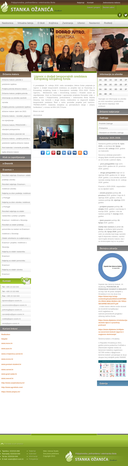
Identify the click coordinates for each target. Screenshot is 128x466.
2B (105, 84)
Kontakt (90, 3)
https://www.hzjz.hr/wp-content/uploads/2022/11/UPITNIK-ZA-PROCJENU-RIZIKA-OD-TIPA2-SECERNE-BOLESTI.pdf (112, 300)
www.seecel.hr (7, 378)
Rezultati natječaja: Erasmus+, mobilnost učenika (14, 186)
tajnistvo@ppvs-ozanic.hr (12, 301)
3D (116, 89)
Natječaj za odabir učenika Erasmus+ (12, 272)
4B (105, 94)
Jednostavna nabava (111, 3)
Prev (2, 50)
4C (110, 94)
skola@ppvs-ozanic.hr (10, 323)
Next (124, 50)
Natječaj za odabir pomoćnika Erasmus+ (13, 263)
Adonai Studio (53, 451)
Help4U (4, 339)
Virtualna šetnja (25, 23)
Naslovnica (7, 23)
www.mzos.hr (7, 343)
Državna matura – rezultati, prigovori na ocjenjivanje (16, 118)
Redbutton (5, 334)
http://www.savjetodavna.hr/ (13, 383)
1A (100, 80)
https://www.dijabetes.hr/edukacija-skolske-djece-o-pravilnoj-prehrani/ (112, 322)
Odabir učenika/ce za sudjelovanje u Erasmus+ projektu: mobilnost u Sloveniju (16, 242)
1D (116, 80)
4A (100, 94)
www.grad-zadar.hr (9, 374)
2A (100, 84)
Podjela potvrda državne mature (14, 89)
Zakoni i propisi (93, 7)
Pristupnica (103, 128)
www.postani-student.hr (11, 364)
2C (110, 84)
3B (105, 89)
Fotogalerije (33, 459)
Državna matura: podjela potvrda (14, 93)
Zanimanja (67, 23)
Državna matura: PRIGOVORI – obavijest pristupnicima (14, 127)
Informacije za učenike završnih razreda (14, 100)
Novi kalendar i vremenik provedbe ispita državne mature (15, 150)
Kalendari (32, 454)
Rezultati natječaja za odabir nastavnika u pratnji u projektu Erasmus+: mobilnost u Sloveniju (14, 215)
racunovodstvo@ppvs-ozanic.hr (14, 305)
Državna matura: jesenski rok (13, 134)
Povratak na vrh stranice (13, 444)
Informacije (33, 456)
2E (121, 84)
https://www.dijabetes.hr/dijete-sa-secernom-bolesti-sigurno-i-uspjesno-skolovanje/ (111, 331)
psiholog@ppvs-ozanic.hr (12, 310)
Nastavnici (94, 23)
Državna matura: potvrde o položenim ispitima (12, 82)
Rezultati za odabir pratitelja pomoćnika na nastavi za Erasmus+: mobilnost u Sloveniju (16, 229)
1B (105, 80)
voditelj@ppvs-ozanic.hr (11, 319)
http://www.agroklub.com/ (12, 387)
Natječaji (80, 3)
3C (110, 89)
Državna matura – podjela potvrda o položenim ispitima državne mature (16, 141)
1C (110, 80)
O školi (41, 23)
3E (121, 89)
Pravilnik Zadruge (106, 123)
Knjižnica (53, 23)
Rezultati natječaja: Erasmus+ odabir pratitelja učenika (16, 177)
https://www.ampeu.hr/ (10, 392)
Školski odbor (109, 7)
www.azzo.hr (6, 349)
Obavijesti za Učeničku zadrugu (111, 133)
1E (121, 80)
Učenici (81, 23)
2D (116, 84)
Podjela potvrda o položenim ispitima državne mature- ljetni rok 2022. (16, 109)
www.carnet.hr (7, 370)
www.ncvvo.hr (7, 359)
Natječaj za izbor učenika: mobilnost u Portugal (16, 204)
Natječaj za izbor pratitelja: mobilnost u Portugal (16, 195)
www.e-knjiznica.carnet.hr (12, 354)
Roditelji (108, 23)
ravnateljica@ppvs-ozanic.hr (13, 314)
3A (100, 89)
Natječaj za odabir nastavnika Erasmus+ (13, 254)
